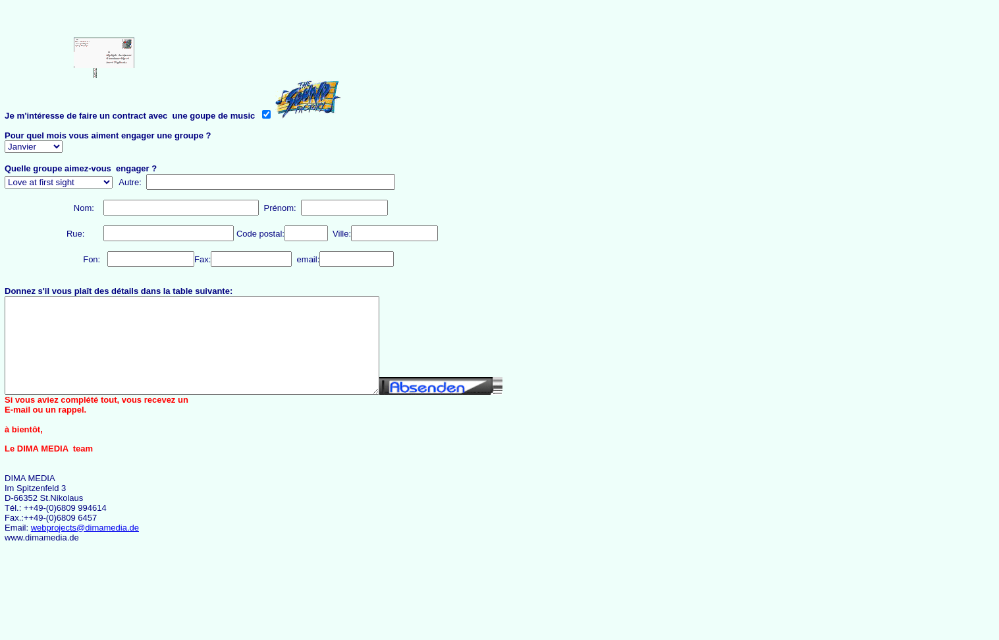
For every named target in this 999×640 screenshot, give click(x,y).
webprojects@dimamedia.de (85, 528)
